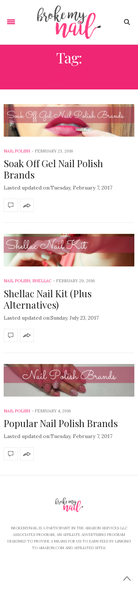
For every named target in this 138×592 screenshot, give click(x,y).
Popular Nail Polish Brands (61, 423)
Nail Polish (17, 151)
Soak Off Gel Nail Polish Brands (53, 169)
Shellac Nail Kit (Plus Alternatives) (48, 299)
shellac (42, 280)
